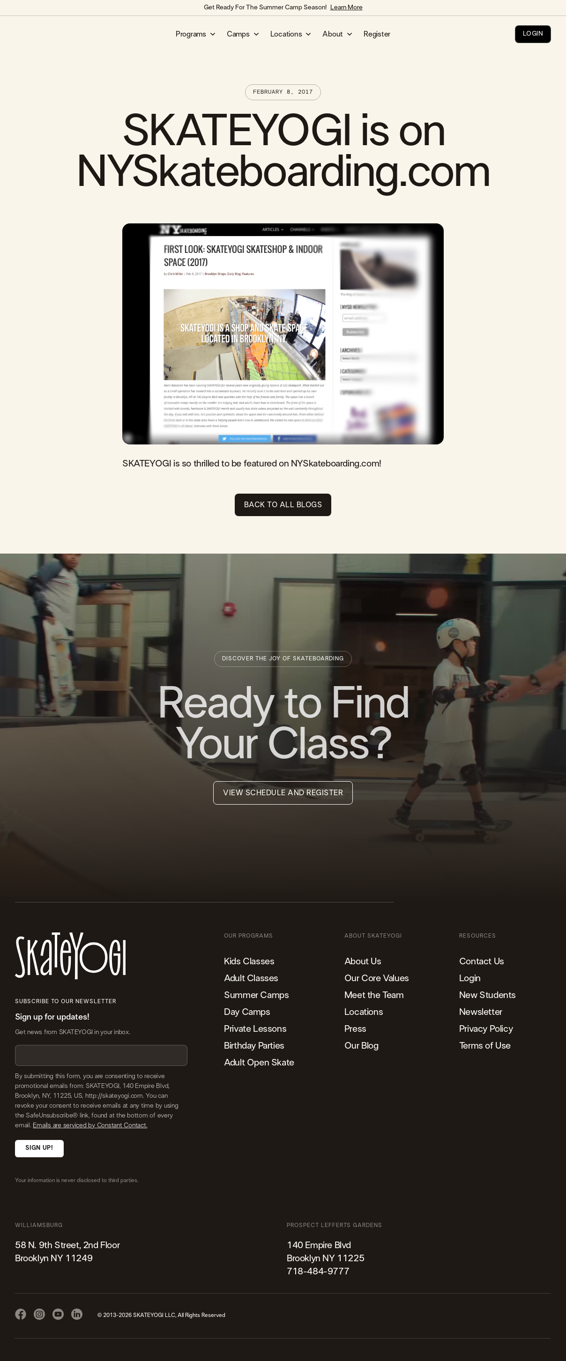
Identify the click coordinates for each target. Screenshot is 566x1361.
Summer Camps (256, 995)
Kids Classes (249, 961)
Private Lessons (255, 1029)
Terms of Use (485, 1045)
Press (355, 1029)
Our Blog (361, 1045)
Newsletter (480, 1012)
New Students (487, 995)
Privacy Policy (486, 1029)
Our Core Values (376, 978)
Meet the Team (374, 995)
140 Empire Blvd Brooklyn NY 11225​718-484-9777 (325, 1258)
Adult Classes (251, 978)
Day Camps (247, 1012)
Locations (363, 1012)
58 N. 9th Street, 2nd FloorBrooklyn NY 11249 (67, 1252)
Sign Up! (39, 1148)
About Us (362, 961)
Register (377, 34)
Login (470, 978)
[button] (196, 34)
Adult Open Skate (259, 1062)
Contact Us (481, 961)
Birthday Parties (254, 1045)
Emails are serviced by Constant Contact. (90, 1125)
